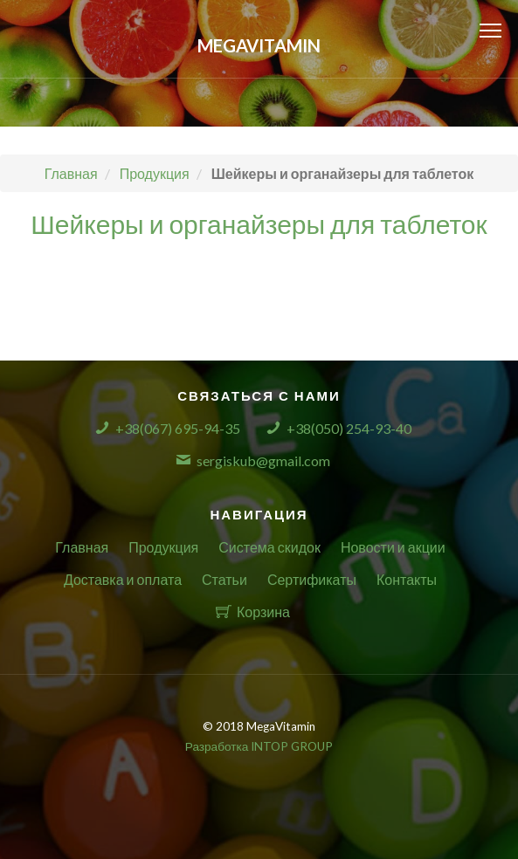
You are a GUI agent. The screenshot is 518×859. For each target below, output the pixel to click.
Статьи (224, 579)
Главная (81, 547)
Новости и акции (393, 547)
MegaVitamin (259, 45)
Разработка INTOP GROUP (259, 746)
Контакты (406, 579)
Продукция (163, 547)
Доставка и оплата (123, 579)
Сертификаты (311, 579)
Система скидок (269, 547)
